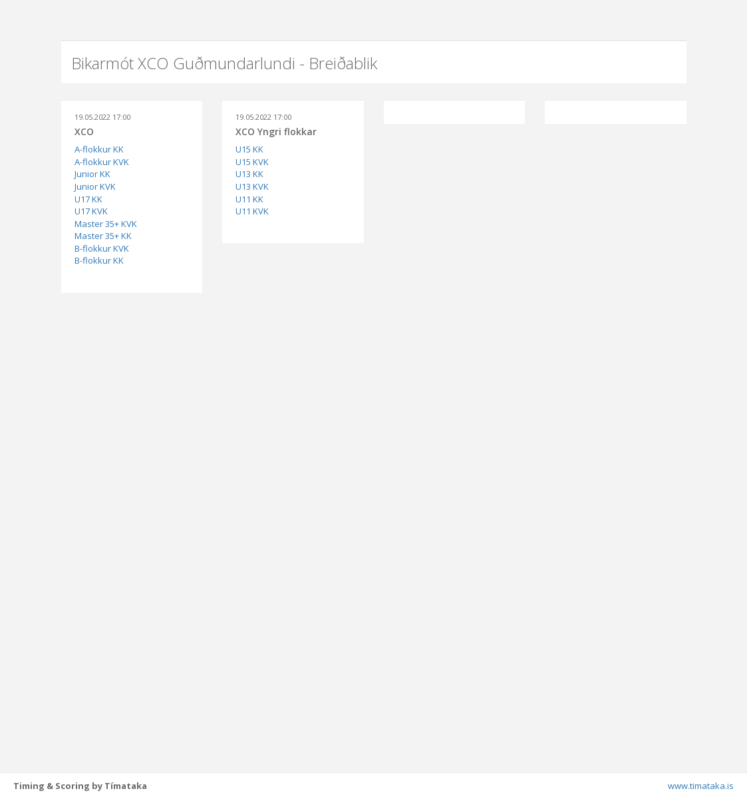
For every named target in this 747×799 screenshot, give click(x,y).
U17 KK (88, 199)
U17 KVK (91, 211)
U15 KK (249, 149)
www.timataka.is (701, 786)
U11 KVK (252, 211)
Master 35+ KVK (106, 224)
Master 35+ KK (103, 236)
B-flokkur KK (99, 260)
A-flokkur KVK (102, 162)
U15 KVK (252, 162)
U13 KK (249, 174)
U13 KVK (252, 186)
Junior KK (92, 174)
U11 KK (249, 199)
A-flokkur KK (99, 149)
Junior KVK (95, 186)
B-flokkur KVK (102, 248)
